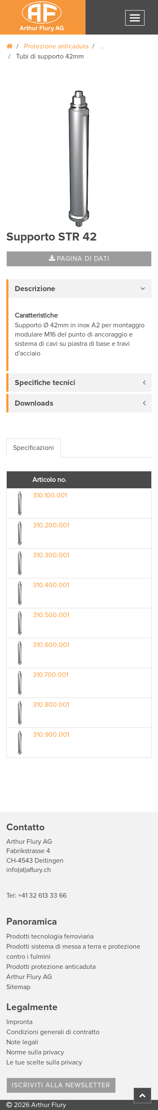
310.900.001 (51, 734)
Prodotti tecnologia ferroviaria (50, 936)
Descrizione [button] (35, 288)
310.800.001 (51, 705)
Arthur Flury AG (29, 977)
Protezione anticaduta (56, 46)
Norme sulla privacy (35, 1052)
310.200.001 (51, 525)
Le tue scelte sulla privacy (44, 1062)
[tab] (79, 288)
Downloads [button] (34, 403)
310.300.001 (51, 555)
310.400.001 (51, 585)
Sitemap (18, 987)
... (102, 46)
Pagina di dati (79, 258)
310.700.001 (50, 675)
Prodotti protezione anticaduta (51, 967)
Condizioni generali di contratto (52, 1032)
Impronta (19, 1022)
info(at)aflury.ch (28, 870)
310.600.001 (51, 645)
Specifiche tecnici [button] (45, 382)
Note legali (22, 1042)
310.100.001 (50, 495)
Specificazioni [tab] (33, 448)
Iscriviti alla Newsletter (61, 1085)
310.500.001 (51, 615)
